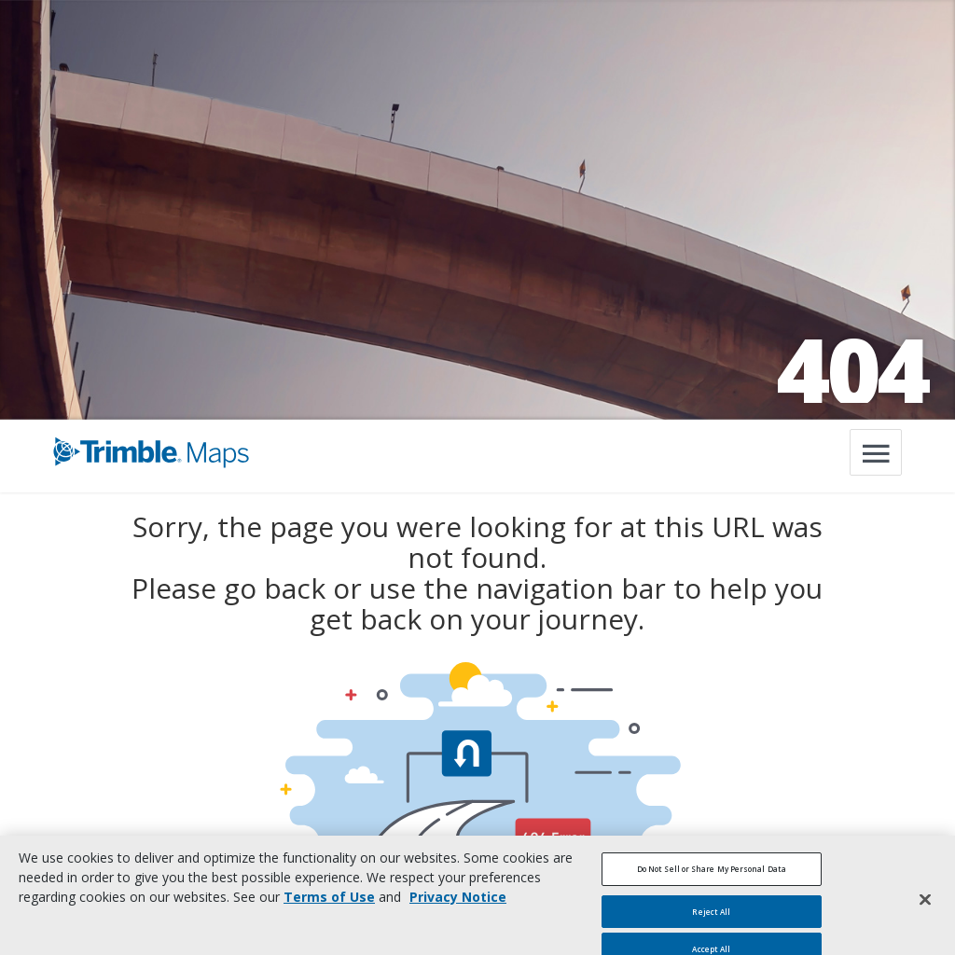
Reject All (711, 921)
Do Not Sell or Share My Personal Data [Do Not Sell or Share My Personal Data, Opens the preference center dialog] (711, 879)
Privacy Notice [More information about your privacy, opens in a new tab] (457, 907)
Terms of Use (329, 907)
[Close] (925, 909)
